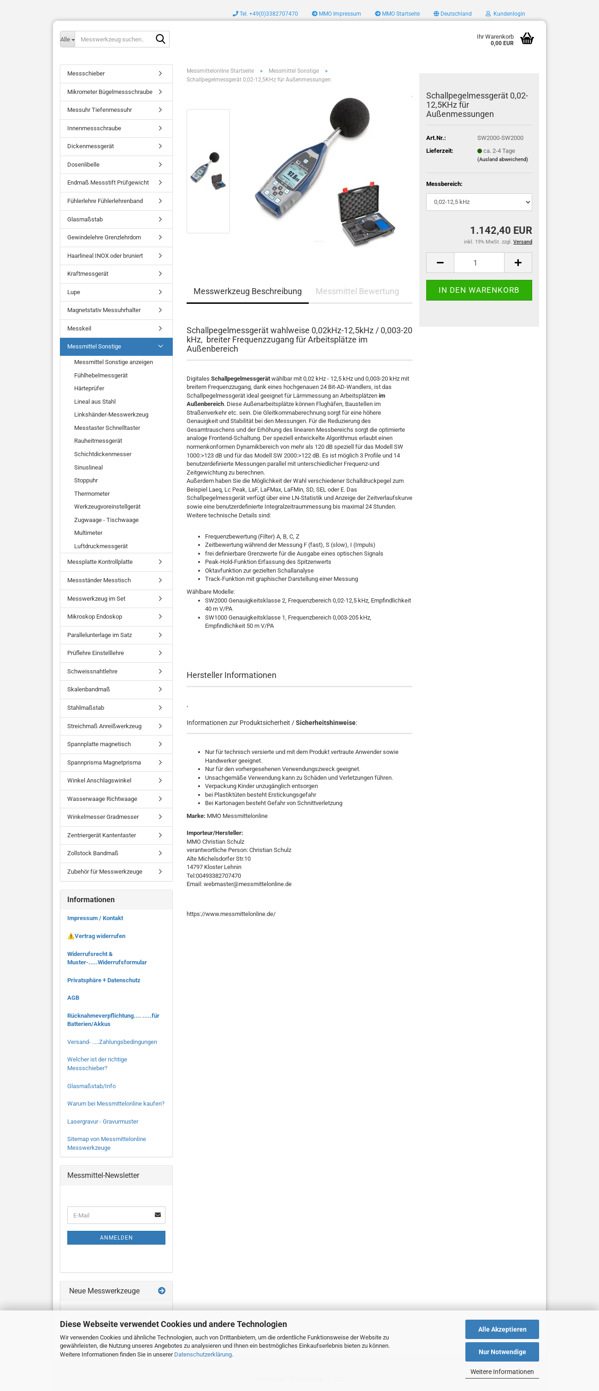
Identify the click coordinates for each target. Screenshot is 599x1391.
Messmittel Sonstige (94, 346)
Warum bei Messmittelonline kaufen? (115, 1103)
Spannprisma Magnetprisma (104, 762)
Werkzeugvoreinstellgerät (107, 506)
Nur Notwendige (502, 1352)
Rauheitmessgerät (98, 440)
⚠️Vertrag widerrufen (96, 936)
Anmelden (116, 1238)
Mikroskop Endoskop (94, 616)
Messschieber (86, 73)
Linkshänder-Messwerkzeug (111, 414)
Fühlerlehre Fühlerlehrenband (105, 200)
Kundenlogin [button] (505, 14)
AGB (73, 997)
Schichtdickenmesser (102, 454)
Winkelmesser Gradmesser (103, 816)
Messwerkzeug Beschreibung (248, 291)
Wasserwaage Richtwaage (102, 798)
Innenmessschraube (94, 128)
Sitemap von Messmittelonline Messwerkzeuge (106, 1143)
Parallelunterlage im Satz (99, 635)
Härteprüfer (89, 388)
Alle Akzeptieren (502, 1329)
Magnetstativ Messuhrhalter (104, 310)
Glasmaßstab (85, 219)
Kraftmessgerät (87, 273)
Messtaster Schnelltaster (107, 427)
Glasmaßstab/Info (91, 1086)
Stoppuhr (86, 480)
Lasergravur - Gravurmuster (102, 1121)
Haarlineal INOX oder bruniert (105, 255)
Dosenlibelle (83, 164)
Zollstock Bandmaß (92, 853)
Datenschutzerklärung (203, 1354)
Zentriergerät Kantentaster (101, 835)
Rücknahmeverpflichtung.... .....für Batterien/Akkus (113, 1020)
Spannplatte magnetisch (99, 744)
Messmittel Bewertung (357, 291)
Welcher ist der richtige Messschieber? (97, 1064)
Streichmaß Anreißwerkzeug (104, 726)
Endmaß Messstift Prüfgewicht (108, 182)
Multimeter (88, 532)
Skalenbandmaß (88, 689)
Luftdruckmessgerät (101, 546)
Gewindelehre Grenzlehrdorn (104, 237)
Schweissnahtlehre (92, 671)
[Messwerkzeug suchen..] (67, 39)
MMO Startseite (397, 14)
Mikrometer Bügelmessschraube (110, 91)
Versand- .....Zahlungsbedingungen (112, 1041)
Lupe (73, 292)
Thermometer (92, 493)
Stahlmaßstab (85, 707)
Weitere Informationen (502, 1371)
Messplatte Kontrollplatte (100, 561)
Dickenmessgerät (90, 146)
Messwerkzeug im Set (96, 598)
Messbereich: (444, 183)
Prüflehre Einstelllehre (95, 652)
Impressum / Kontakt (95, 918)
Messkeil (79, 328)
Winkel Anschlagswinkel (99, 780)
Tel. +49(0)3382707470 (265, 14)
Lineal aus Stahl (95, 401)
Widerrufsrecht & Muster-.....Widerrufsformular (107, 958)
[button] (453, 14)
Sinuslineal (88, 467)
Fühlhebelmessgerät (101, 375)
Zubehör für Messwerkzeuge (104, 871)
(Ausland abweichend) (502, 159)
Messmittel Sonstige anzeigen (113, 362)
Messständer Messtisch (99, 580)
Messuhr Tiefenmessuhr (99, 109)
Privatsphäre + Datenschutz (104, 980)
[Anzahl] (479, 262)
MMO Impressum (336, 14)
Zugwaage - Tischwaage (106, 519)
